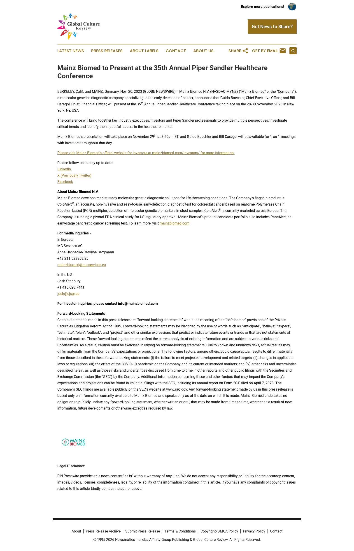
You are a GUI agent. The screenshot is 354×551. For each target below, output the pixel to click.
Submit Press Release (142, 531)
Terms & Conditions (180, 531)
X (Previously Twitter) (74, 175)
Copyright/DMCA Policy (219, 531)
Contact (176, 50)
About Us (203, 50)
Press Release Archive (103, 531)
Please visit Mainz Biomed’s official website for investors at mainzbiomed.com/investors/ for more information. (146, 153)
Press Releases (107, 50)
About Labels (144, 50)
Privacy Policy (254, 531)
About (76, 531)
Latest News (70, 50)
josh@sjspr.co (68, 294)
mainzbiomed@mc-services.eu (81, 265)
